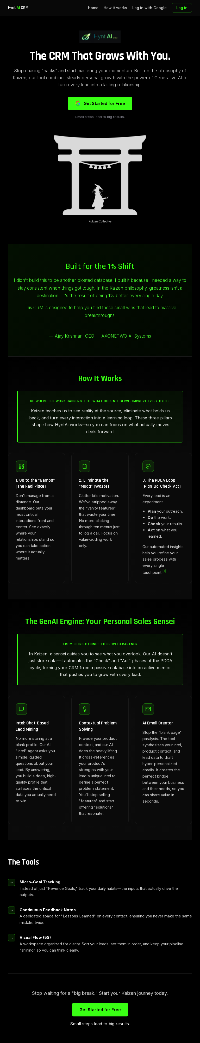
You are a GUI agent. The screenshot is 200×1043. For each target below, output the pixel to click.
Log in (182, 7)
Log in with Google (149, 7)
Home (93, 7)
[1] (164, 571)
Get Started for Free (100, 103)
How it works (115, 7)
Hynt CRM (18, 7)
